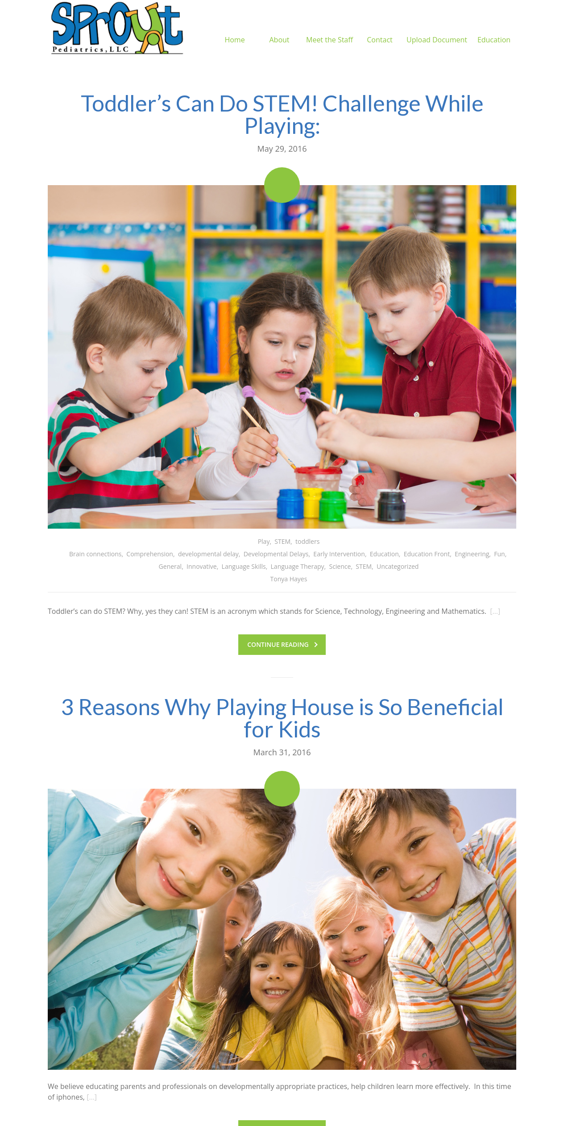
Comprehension (149, 554)
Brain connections (95, 554)
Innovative (202, 566)
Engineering (472, 554)
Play (264, 541)
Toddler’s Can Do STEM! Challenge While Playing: (282, 114)
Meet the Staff (329, 29)
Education (493, 29)
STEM (282, 541)
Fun (499, 554)
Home (234, 29)
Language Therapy (297, 566)
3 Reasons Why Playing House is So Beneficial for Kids (282, 717)
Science (340, 566)
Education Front (427, 554)
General (170, 566)
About (279, 29)
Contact (379, 29)
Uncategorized (398, 566)
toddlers (307, 541)
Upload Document (436, 29)
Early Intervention (339, 554)
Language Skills (244, 566)
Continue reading (282, 644)
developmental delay (208, 554)
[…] (495, 611)
